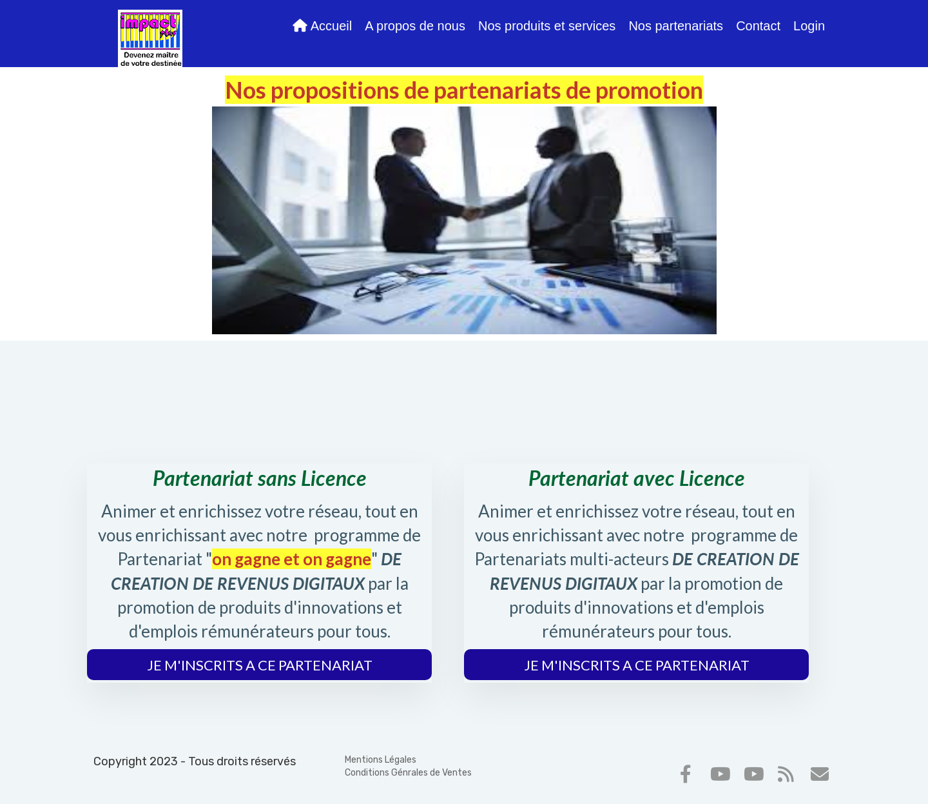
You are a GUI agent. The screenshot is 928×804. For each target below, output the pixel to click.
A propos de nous (415, 26)
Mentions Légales (380, 759)
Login (809, 26)
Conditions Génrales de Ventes (408, 772)
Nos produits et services (546, 26)
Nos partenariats (675, 26)
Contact (758, 26)
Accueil (322, 26)
